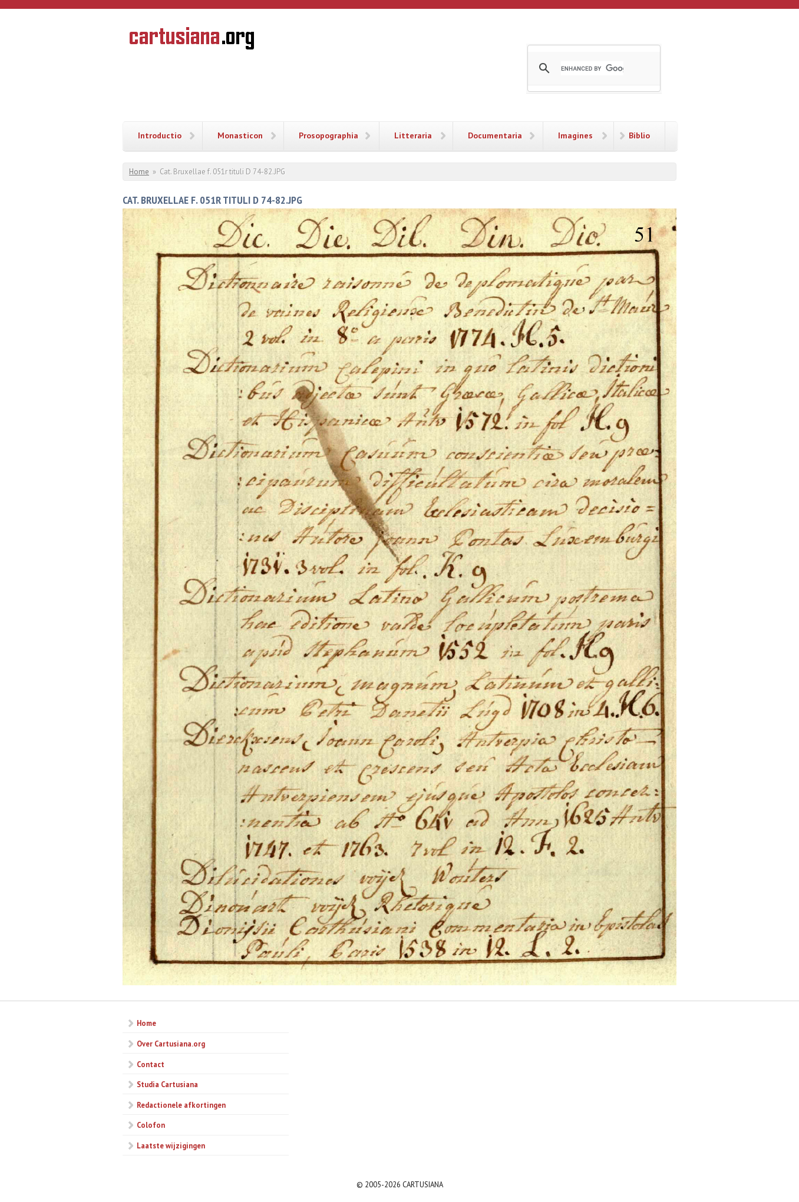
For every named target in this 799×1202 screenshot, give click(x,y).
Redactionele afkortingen (181, 1105)
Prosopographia (328, 135)
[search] (592, 68)
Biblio (639, 135)
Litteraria (413, 135)
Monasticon (240, 135)
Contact (150, 1064)
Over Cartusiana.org (171, 1043)
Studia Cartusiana (167, 1084)
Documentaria (495, 135)
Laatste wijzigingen (171, 1145)
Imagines (575, 135)
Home (139, 172)
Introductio (159, 135)
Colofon (151, 1125)
